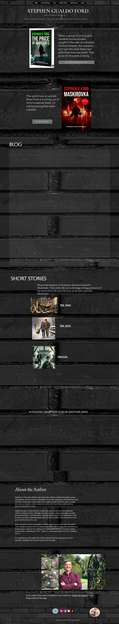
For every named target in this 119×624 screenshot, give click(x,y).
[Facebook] (65, 610)
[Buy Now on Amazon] (42, 122)
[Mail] (55, 611)
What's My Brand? (80, 595)
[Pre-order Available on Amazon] (76, 62)
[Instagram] (61, 610)
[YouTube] (68, 610)
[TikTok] (72, 610)
